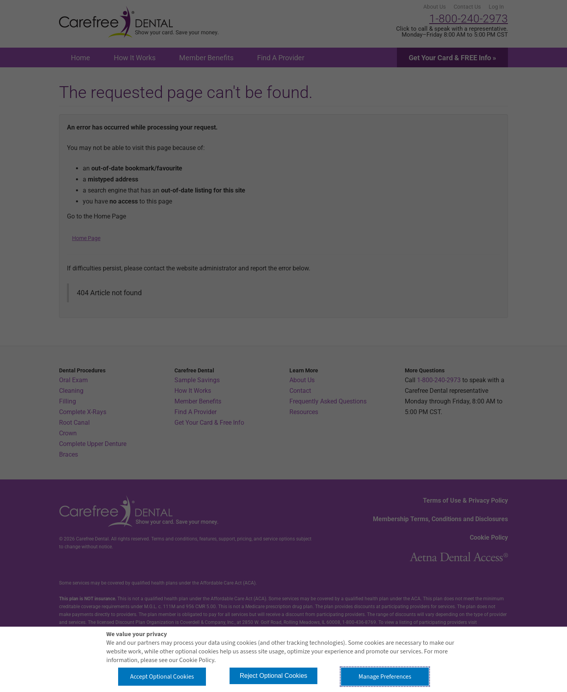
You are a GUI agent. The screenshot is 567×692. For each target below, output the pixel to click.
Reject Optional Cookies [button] (274, 675)
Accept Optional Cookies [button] (162, 676)
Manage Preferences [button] (385, 676)
